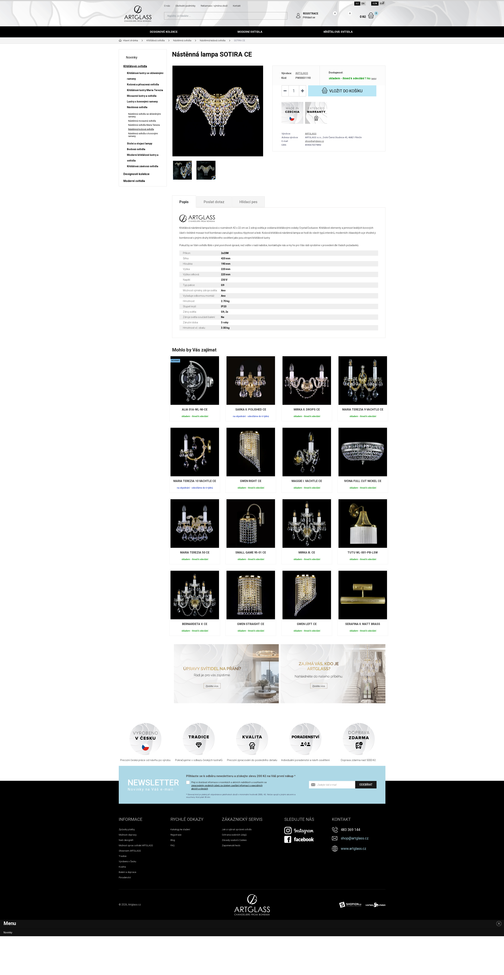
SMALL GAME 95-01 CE (250, 552)
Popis (184, 202)
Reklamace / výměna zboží (214, 5)
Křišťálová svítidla (338, 31)
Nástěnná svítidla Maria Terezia (144, 125)
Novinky (131, 57)
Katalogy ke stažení (180, 829)
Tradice (122, 856)
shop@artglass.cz (314, 141)
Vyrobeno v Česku (127, 861)
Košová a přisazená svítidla (143, 84)
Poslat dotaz (214, 202)
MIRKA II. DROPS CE (307, 409)
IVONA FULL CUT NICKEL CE (362, 481)
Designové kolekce (164, 31)
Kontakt (237, 5)
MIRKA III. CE (306, 552)
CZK (375, 3)
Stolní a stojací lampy (139, 143)
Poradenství (125, 877)
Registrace (175, 834)
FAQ (172, 845)
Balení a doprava (127, 872)
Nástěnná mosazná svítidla (142, 121)
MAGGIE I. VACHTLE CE (307, 481)
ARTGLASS (301, 73)
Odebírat (365, 784)
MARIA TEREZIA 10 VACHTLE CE (194, 481)
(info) (373, 79)
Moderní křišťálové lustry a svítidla (142, 157)
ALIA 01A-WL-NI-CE (194, 409)
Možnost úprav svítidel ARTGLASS (136, 845)
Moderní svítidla (250, 31)
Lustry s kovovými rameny (142, 101)
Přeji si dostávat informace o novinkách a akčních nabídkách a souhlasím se (229, 785)
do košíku (342, 90)
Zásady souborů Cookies (234, 840)
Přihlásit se (309, 17)
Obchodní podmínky (185, 5)
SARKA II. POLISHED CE (250, 409)
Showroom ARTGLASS (130, 850)
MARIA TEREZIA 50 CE (194, 552)
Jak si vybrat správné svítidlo (237, 829)
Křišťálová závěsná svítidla (142, 166)
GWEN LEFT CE (307, 624)
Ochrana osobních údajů (234, 834)
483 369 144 (350, 830)
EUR (382, 3)
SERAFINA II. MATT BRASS (362, 624)
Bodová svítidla (136, 149)
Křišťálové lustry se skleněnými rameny (145, 76)
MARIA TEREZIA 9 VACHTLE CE (362, 409)
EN (363, 3)
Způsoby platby (127, 829)
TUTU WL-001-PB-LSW (363, 552)
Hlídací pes (248, 202)
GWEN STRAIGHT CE (250, 624)
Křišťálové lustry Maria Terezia (145, 90)
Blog (172, 840)
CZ (357, 3)
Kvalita (122, 866)
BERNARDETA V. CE (194, 624)
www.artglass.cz (353, 848)
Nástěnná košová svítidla (141, 129)
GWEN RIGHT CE (250, 481)
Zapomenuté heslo (231, 845)
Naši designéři (126, 840)
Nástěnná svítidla (137, 107)
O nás (167, 5)
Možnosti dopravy (128, 834)
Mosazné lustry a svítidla (141, 95)
